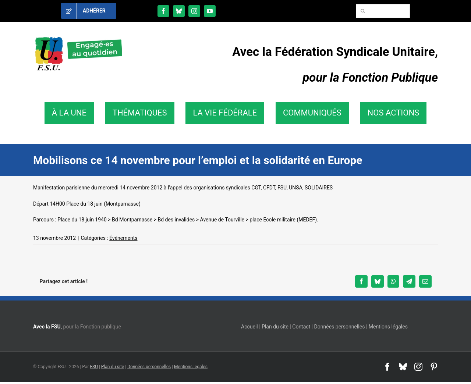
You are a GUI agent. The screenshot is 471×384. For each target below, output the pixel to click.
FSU (94, 366)
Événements (123, 238)
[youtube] (210, 11)
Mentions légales (388, 327)
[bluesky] (179, 11)
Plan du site (275, 327)
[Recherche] (363, 11)
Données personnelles (339, 327)
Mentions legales (191, 366)
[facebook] (163, 11)
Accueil (249, 327)
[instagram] (194, 11)
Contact (301, 327)
